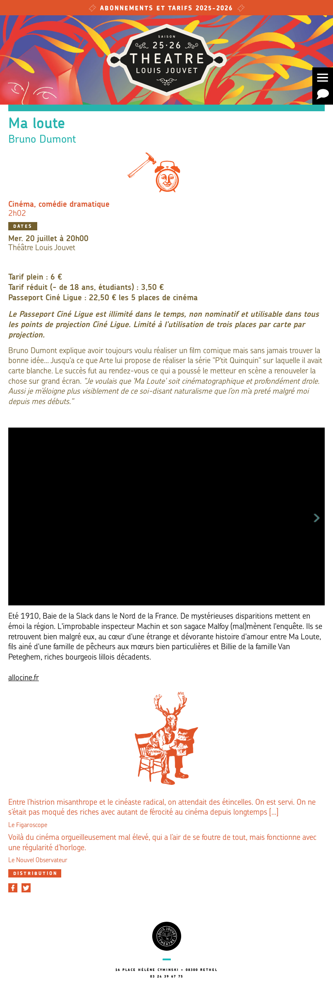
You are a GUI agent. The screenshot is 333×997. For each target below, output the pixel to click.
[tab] (34, 873)
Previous (16, 516)
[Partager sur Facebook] (12, 887)
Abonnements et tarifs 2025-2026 (166, 9)
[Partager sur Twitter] (26, 887)
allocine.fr (23, 678)
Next (317, 516)
